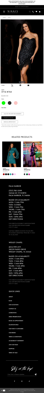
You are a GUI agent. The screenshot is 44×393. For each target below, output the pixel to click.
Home (4, 17)
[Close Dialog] (2, 390)
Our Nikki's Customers (16, 328)
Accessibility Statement (16, 340)
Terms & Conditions (15, 336)
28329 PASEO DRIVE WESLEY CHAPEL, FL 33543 (20, 250)
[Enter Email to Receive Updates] (22, 374)
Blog (10, 300)
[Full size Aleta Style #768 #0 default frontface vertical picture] (22, 51)
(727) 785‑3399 (15, 190)
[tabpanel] (22, 51)
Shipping (11, 348)
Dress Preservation (15, 316)
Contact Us (12, 308)
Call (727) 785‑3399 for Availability (12, 113)
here (23, 391)
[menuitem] (4, 11)
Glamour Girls (13, 324)
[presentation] (11, 154)
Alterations (12, 312)
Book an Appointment (10, 121)
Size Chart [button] (3, 107)
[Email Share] (28, 85)
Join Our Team (13, 344)
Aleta (9, 17)
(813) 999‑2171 (15, 247)
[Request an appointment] (22, 6)
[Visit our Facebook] (14, 381)
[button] (4, 11)
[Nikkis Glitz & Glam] (13, 11)
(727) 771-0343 (13, 227)
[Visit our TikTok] (29, 381)
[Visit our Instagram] (21, 381)
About (11, 296)
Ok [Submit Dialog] (4, 390)
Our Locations (13, 304)
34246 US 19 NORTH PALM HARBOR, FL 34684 (19, 194)
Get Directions (16, 219)
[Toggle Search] (30, 11)
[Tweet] (12, 85)
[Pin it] (20, 85)
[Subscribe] (35, 374)
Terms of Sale (13, 352)
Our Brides (12, 332)
